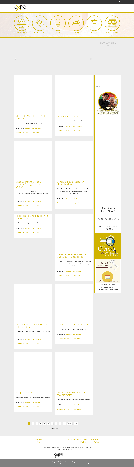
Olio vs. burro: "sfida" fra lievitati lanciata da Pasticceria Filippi (72, 255)
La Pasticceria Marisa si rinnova (72, 324)
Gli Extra (81, 8)
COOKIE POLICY (84, 440)
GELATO (58, 33)
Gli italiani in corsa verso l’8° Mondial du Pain (70, 183)
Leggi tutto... (36, 132)
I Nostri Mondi (69, 8)
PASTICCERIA (21, 33)
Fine (76, 423)
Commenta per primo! (22, 132)
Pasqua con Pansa (25, 392)
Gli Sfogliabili (93, 8)
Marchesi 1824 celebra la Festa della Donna (31, 117)
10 (64, 423)
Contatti (114, 8)
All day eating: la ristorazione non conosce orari (32, 217)
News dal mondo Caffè (72, 405)
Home (59, 8)
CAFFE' (94, 33)
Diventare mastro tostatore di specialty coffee (71, 393)
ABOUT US (38, 440)
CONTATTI (73, 439)
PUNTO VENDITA (112, 33)
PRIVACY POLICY (95, 440)
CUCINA (76, 33)
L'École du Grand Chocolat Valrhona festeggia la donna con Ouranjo (31, 184)
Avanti (70, 423)
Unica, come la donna (67, 116)
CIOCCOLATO (39, 33)
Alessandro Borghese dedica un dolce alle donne (31, 325)
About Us (104, 8)
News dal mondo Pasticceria (33, 128)
